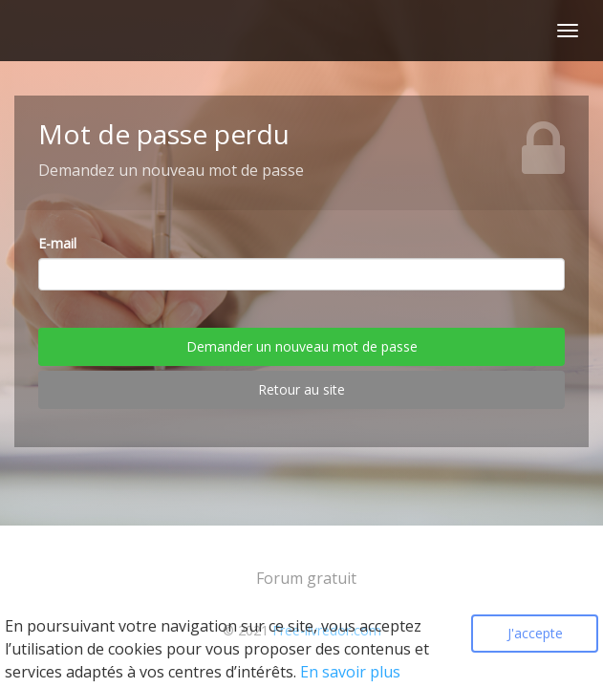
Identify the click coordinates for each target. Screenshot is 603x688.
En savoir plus (350, 671)
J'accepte (535, 633)
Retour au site (301, 389)
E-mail (57, 243)
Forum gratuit (306, 578)
